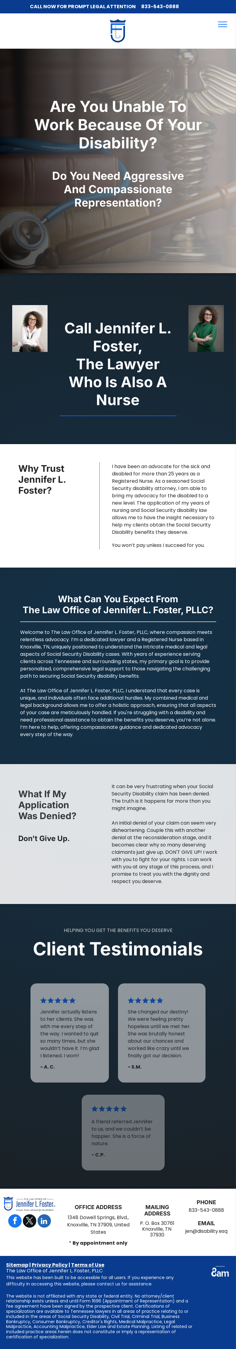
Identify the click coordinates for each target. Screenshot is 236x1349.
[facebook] (15, 1221)
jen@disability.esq (206, 1231)
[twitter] (29, 1221)
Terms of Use (87, 1264)
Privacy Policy (50, 1264)
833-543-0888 (160, 6)
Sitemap (17, 1264)
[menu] (223, 24)
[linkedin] (44, 1221)
